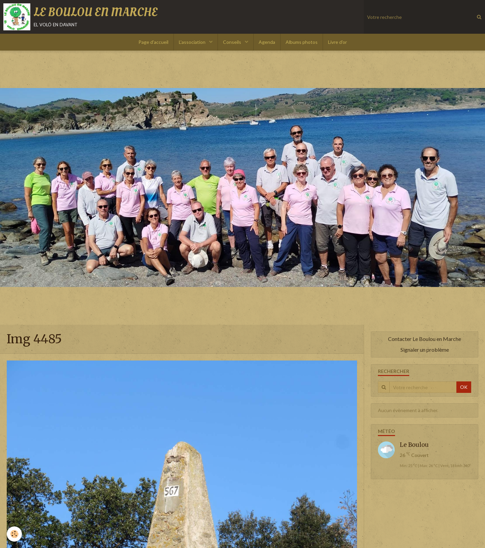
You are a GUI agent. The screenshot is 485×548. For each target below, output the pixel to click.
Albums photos (302, 42)
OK (463, 387)
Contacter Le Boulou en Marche (424, 339)
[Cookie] (14, 534)
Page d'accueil (153, 42)
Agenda (267, 42)
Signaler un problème (424, 349)
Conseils (232, 42)
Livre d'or (337, 42)
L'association (192, 42)
